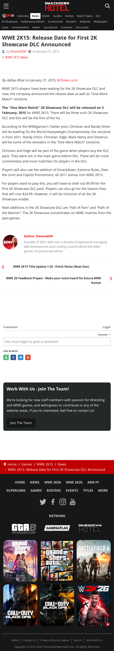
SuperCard (16, 490)
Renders (71, 21)
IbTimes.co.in (67, 80)
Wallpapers (101, 21)
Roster (46, 16)
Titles (88, 490)
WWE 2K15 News (16, 57)
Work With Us (94, 640)
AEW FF (93, 482)
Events (72, 490)
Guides (57, 16)
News (35, 16)
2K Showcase (10, 21)
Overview (23, 16)
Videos (36, 27)
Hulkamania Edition (33, 21)
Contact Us (29, 640)
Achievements (20, 27)
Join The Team (21, 423)
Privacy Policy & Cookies (54, 640)
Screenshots (55, 21)
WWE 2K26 (52, 482)
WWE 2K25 (74, 482)
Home (20, 482)
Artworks (85, 21)
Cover (5, 27)
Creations (66, 27)
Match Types (84, 16)
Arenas (69, 16)
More (103, 490)
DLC (98, 16)
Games (36, 490)
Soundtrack (50, 27)
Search (78, 640)
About (15, 640)
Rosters (54, 490)
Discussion (82, 27)
